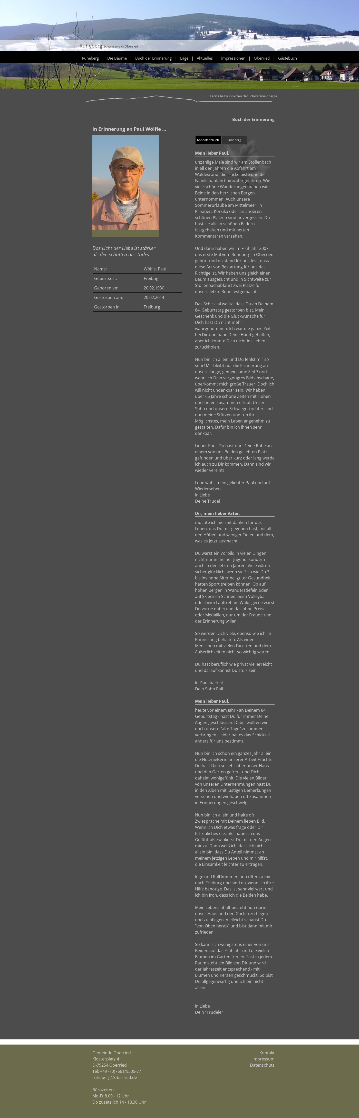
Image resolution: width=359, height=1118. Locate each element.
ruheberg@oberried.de (114, 1077)
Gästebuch (287, 58)
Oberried (262, 58)
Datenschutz (262, 1065)
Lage (184, 58)
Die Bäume (117, 58)
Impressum (264, 1059)
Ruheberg (90, 58)
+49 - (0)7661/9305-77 (120, 1071)
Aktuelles (205, 58)
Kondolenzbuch (208, 140)
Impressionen (233, 58)
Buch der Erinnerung (153, 58)
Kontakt (267, 1053)
